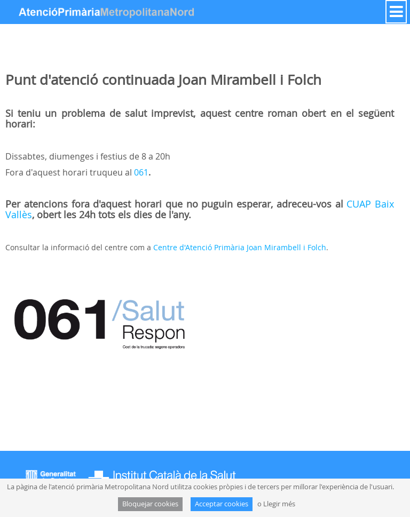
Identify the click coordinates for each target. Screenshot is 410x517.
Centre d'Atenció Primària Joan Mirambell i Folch (239, 247)
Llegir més (279, 503)
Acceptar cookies (221, 503)
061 (141, 172)
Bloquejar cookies (150, 503)
